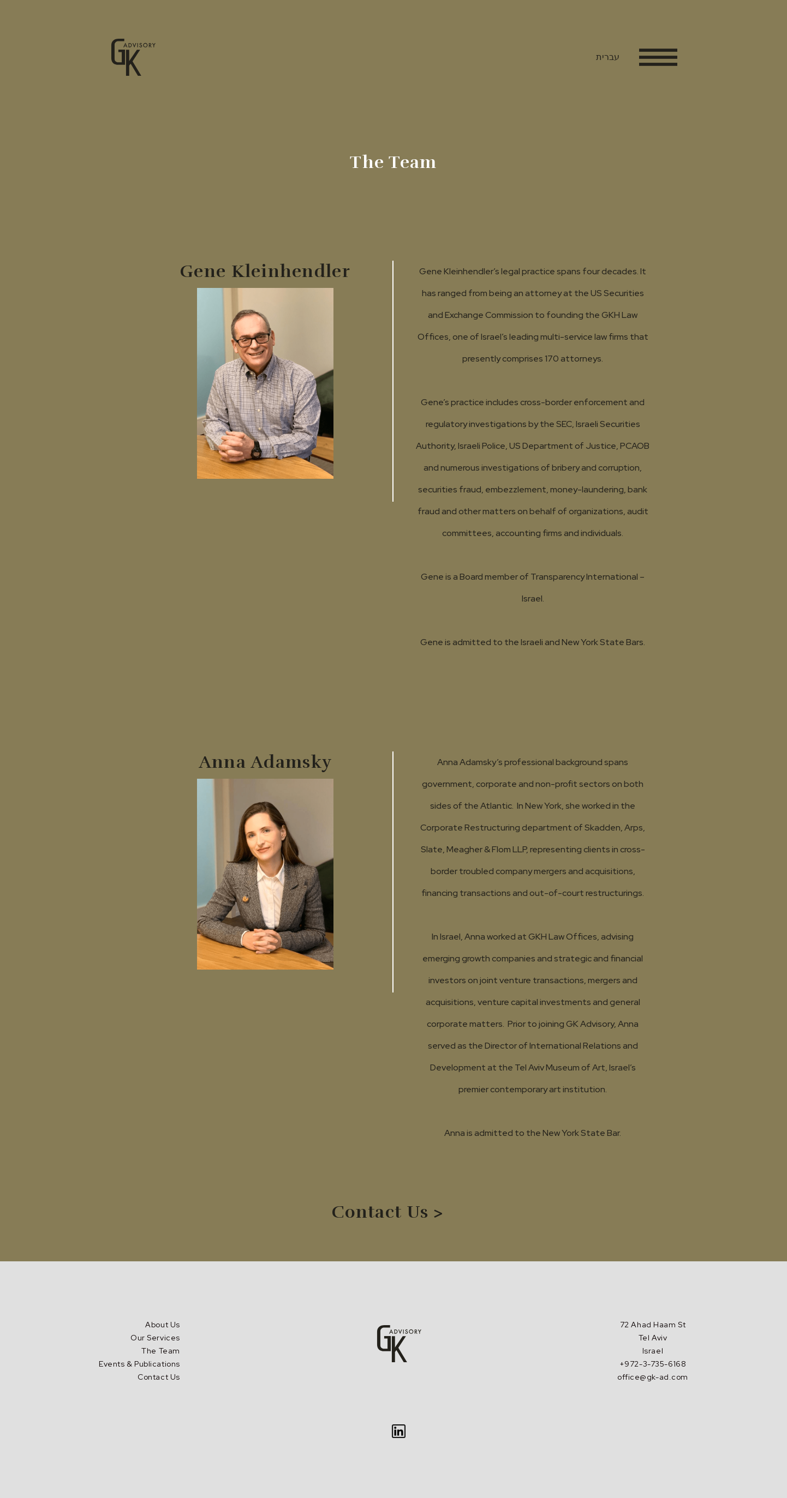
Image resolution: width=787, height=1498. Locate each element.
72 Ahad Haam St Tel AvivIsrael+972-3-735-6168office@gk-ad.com (652, 1351)
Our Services (155, 1338)
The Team (160, 1351)
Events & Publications (139, 1364)
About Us (162, 1324)
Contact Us (159, 1377)
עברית (607, 57)
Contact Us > (388, 1212)
